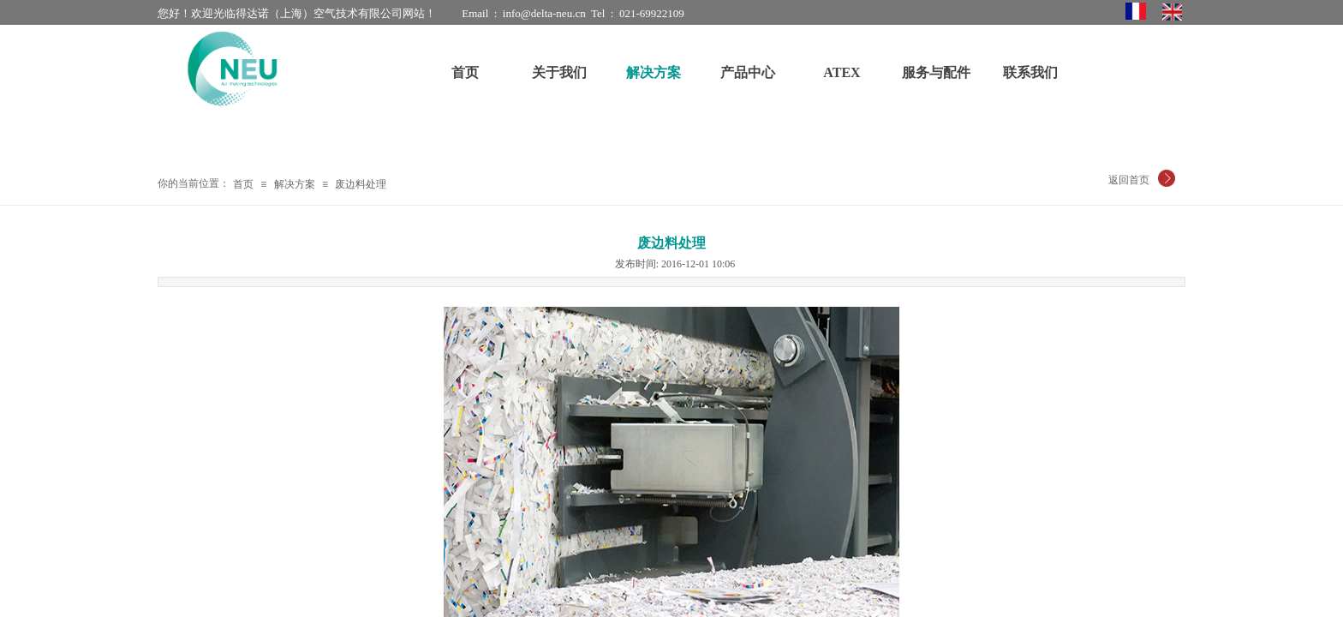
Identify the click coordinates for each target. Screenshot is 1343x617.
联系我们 (1030, 72)
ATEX (841, 72)
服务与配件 (936, 72)
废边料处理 (360, 184)
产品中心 (747, 72)
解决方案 (294, 184)
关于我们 (559, 72)
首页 (243, 184)
